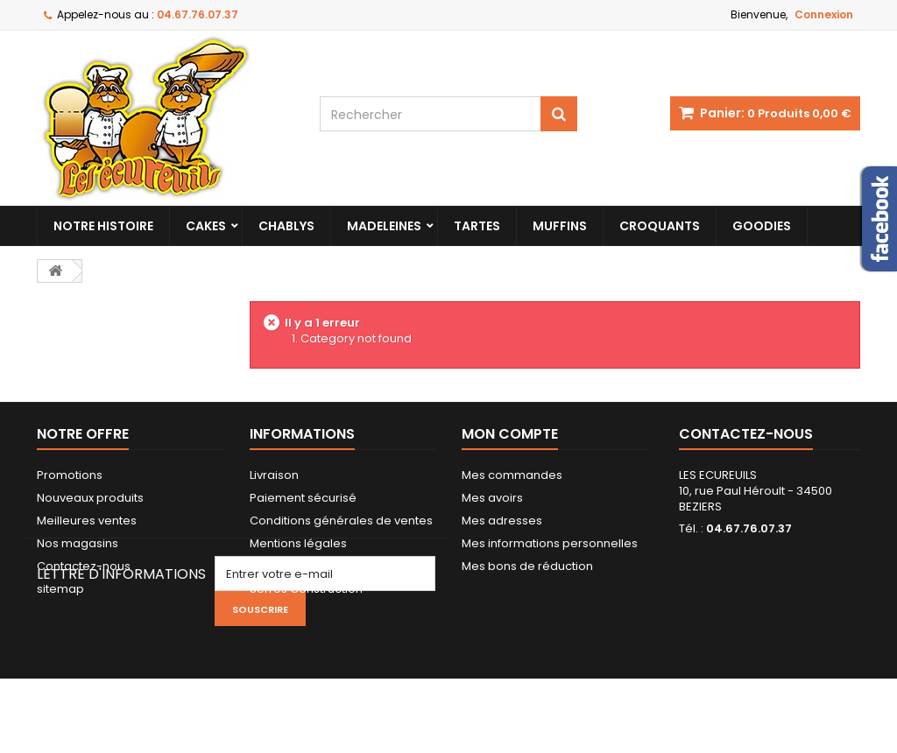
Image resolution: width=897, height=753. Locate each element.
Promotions (69, 475)
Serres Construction (306, 589)
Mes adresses (502, 520)
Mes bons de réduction (527, 566)
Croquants (659, 226)
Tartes (477, 226)
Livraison (274, 475)
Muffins (560, 226)
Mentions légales (298, 543)
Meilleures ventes (87, 520)
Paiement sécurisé (303, 497)
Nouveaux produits (90, 497)
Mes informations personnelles (550, 543)
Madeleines (384, 226)
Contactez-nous (84, 566)
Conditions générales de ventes (341, 520)
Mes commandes (512, 475)
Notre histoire (103, 226)
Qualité (270, 566)
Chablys (286, 226)
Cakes (206, 226)
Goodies (761, 226)
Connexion (824, 14)
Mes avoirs (492, 497)
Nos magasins (77, 543)
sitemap (60, 589)
